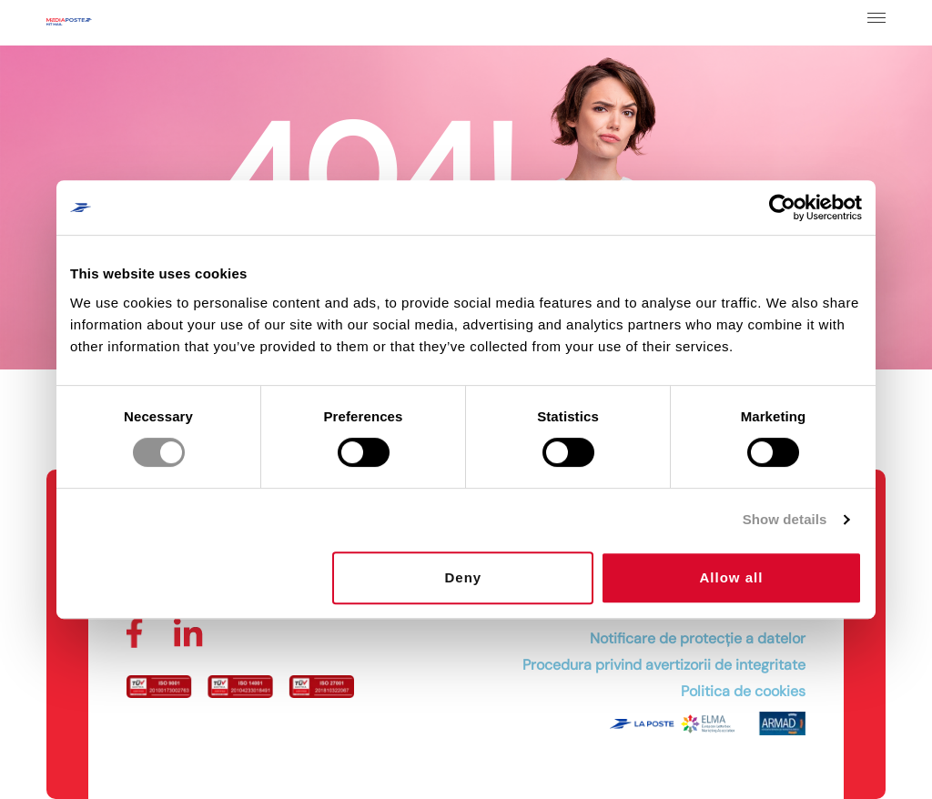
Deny (463, 577)
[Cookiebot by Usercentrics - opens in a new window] (782, 207)
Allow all (732, 577)
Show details (785, 519)
